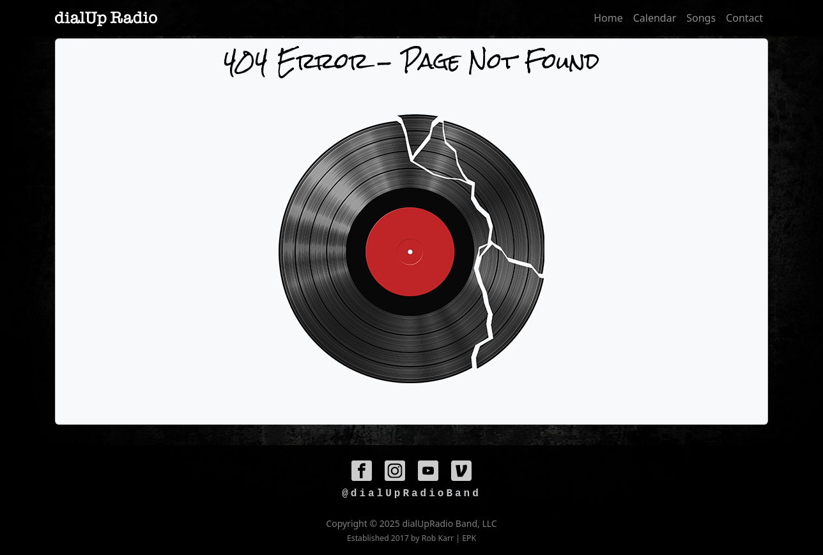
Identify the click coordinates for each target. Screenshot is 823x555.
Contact (744, 18)
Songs (701, 18)
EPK (469, 538)
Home (608, 18)
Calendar (655, 18)
